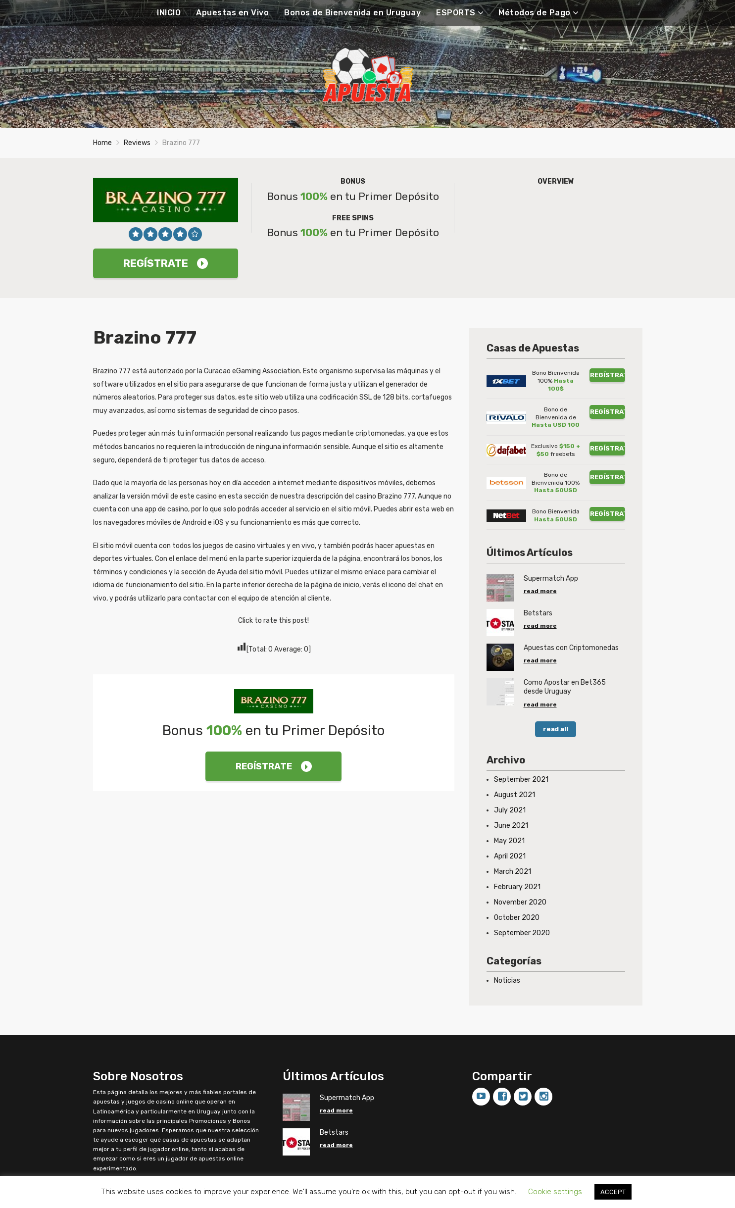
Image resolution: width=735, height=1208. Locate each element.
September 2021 (521, 779)
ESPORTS (456, 12)
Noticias (507, 980)
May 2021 (509, 841)
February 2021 (517, 887)
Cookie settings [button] (555, 1191)
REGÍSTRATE (165, 263)
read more (540, 591)
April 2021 (510, 856)
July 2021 (510, 810)
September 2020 (522, 933)
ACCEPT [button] (613, 1192)
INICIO (169, 12)
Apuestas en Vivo (232, 12)
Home (102, 143)
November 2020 (520, 902)
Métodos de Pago (534, 12)
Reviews (137, 143)
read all (555, 729)
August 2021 (514, 795)
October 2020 (516, 917)
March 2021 (512, 871)
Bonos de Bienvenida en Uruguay (352, 12)
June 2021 (511, 825)
